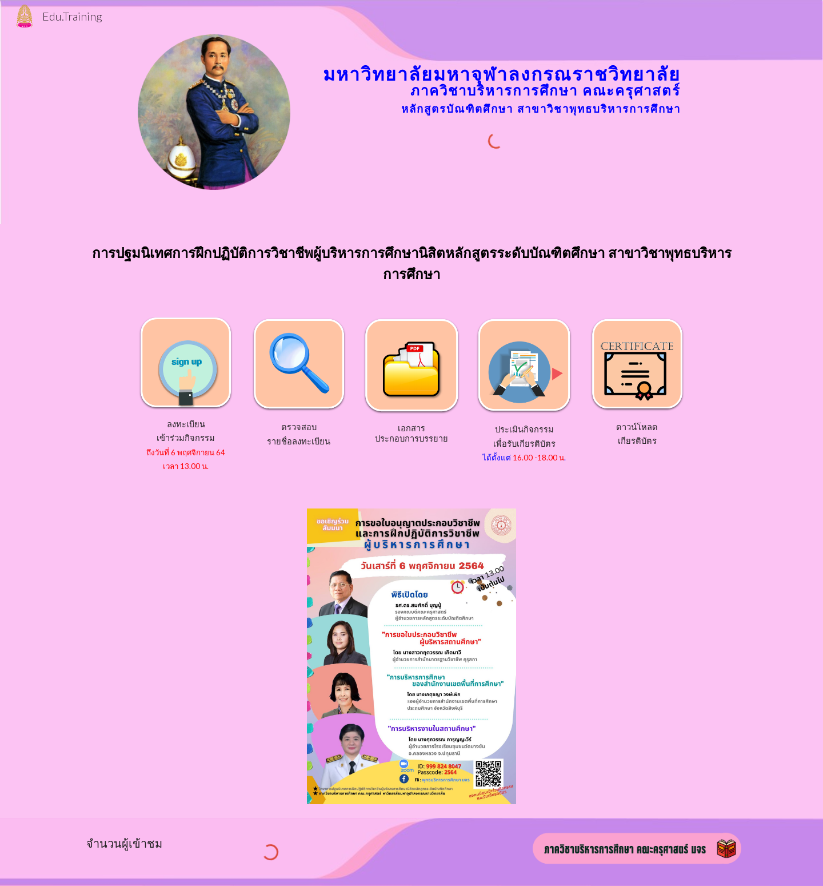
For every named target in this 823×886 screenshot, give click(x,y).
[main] (496, 75)
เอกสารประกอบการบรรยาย (411, 433)
